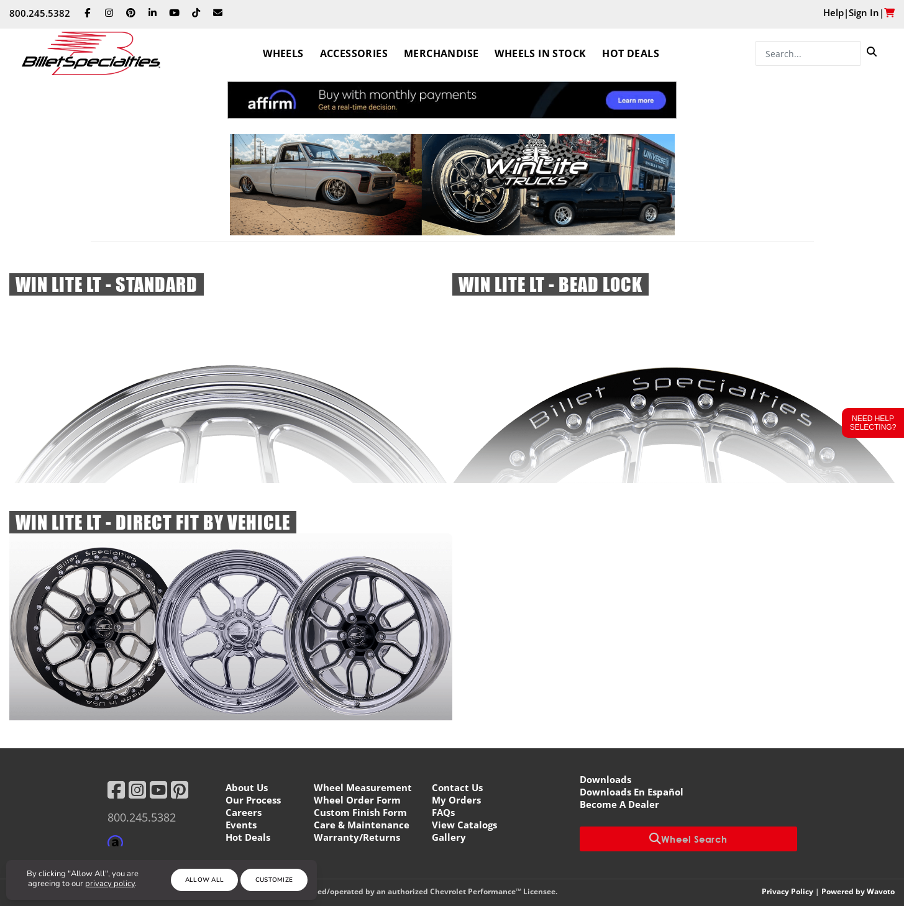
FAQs (443, 812)
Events (241, 824)
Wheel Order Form (357, 800)
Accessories (354, 53)
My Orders (456, 800)
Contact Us (457, 787)
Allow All (204, 880)
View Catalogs (464, 824)
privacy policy (110, 883)
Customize (274, 880)
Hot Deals (630, 53)
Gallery (449, 837)
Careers (244, 812)
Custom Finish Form (360, 812)
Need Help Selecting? (873, 423)
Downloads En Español (631, 792)
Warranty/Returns (357, 837)
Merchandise (441, 53)
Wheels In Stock (540, 53)
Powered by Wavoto (858, 891)
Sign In (864, 12)
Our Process (253, 800)
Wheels (283, 53)
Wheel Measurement (363, 787)
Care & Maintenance (361, 824)
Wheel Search (688, 839)
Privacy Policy (787, 891)
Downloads (605, 779)
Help (833, 12)
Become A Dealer (619, 804)
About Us (247, 787)
